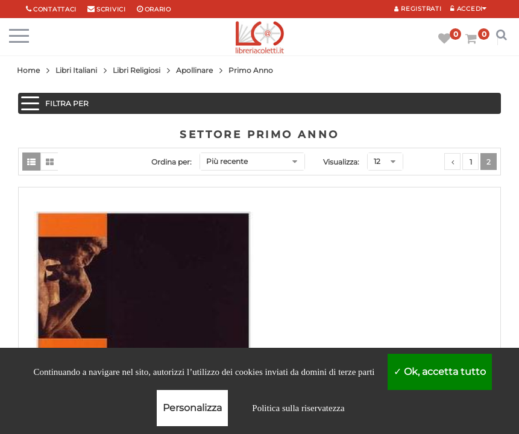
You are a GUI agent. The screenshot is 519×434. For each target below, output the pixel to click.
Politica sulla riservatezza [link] (298, 408)
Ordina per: (171, 161)
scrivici (111, 9)
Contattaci (55, 9)
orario (158, 9)
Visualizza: (341, 161)
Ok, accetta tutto (440, 371)
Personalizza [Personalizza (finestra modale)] (192, 408)
